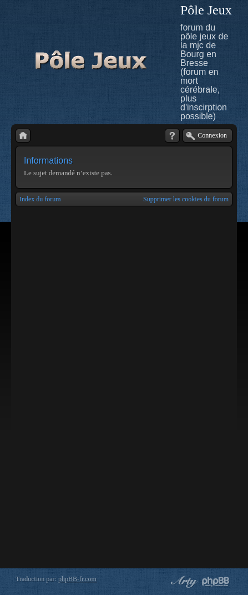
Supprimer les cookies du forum (186, 199)
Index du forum (40, 199)
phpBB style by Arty (182, 581)
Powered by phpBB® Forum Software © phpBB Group (215, 581)
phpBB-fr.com (77, 579)
